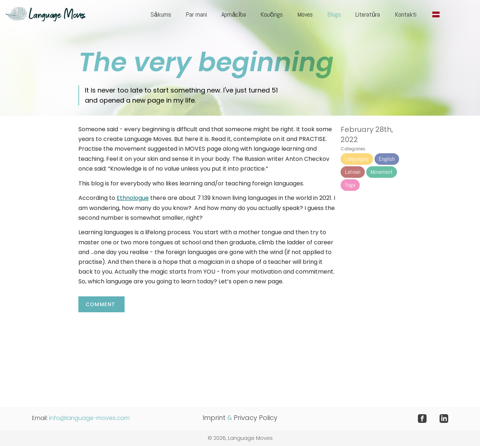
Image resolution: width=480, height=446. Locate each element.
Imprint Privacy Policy (240, 417)
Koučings (271, 14)
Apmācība (233, 14)
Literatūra (367, 14)
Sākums (161, 14)
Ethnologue (133, 198)
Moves (305, 14)
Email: (81, 418)
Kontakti (405, 14)
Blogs (334, 14)
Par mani (196, 14)
